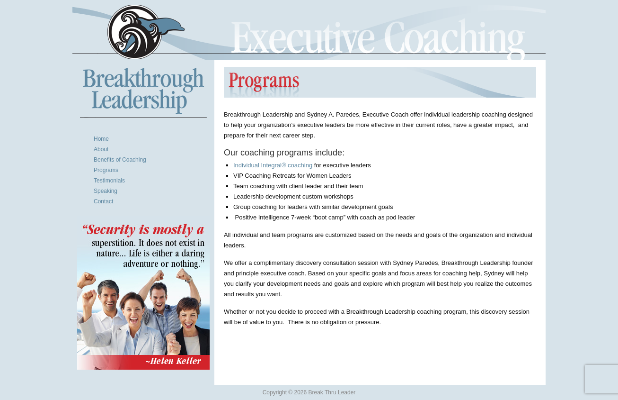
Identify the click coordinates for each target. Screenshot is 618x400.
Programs (106, 170)
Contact (103, 201)
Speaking (105, 191)
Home (101, 139)
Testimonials (109, 180)
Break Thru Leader (309, 31)
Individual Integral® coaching (272, 165)
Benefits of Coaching (120, 159)
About (101, 149)
